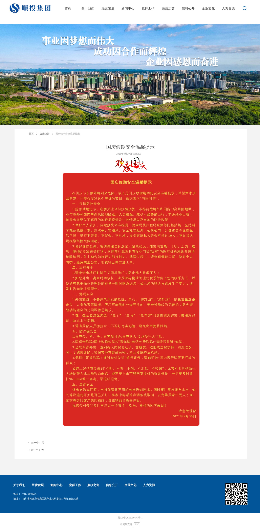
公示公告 (44, 133)
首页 (31, 133)
